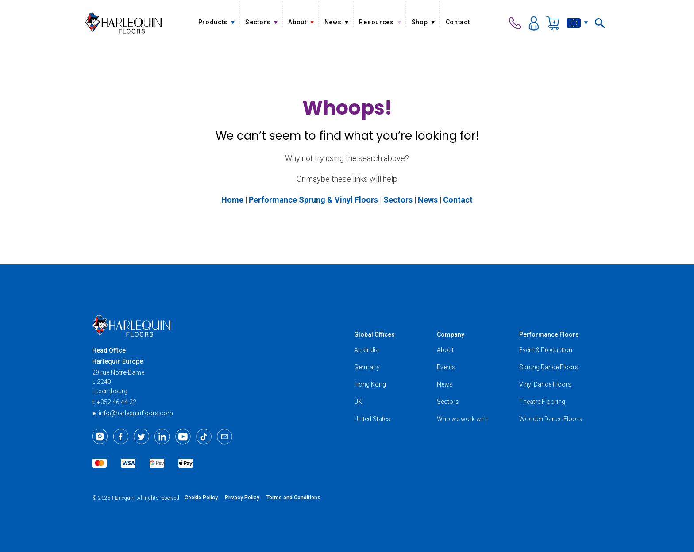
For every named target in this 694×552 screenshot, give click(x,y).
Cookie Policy (201, 497)
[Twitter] (141, 437)
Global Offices (374, 334)
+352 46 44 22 (116, 402)
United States (372, 418)
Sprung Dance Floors (548, 367)
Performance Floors (549, 334)
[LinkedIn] (162, 437)
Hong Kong (370, 384)
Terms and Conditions (293, 497)
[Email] (224, 437)
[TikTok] (204, 437)
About (445, 349)
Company (450, 334)
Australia (366, 349)
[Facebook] (120, 437)
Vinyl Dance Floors (545, 384)
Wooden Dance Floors (550, 418)
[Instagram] (100, 437)
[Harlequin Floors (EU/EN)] (123, 23)
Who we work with (462, 418)
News (445, 384)
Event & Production (545, 349)
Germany (367, 367)
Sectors (448, 401)
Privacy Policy (242, 497)
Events (446, 367)
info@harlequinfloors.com (136, 413)
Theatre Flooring (542, 401)
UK (358, 401)
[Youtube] (183, 437)
